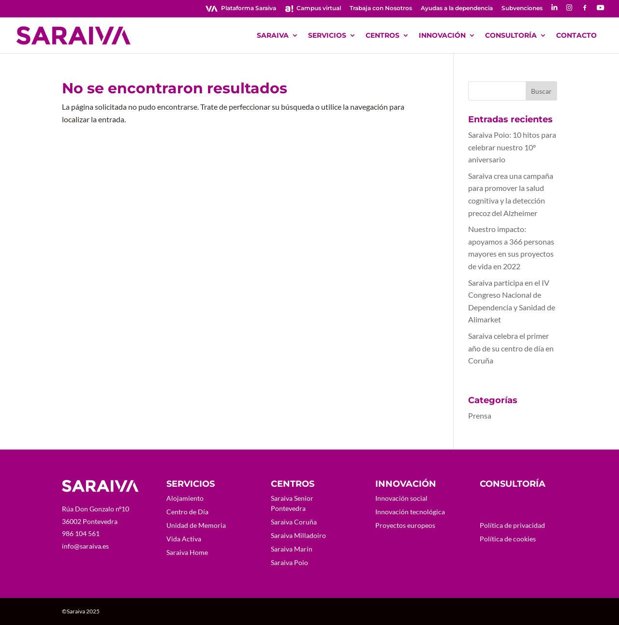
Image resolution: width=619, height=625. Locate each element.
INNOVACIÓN (442, 36)
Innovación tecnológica (410, 512)
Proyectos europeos (405, 525)
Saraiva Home (187, 552)
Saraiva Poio (289, 562)
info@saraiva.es (85, 546)
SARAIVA (273, 36)
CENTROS (382, 36)
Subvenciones (522, 8)
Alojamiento (185, 498)
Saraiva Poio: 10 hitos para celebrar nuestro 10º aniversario (512, 147)
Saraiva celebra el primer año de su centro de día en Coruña (511, 348)
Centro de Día (187, 512)
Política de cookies (508, 539)
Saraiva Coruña (294, 522)
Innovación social (401, 498)
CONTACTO (576, 36)
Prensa (479, 415)
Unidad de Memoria (196, 525)
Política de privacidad (512, 525)
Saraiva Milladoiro (298, 535)
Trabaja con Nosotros (381, 8)
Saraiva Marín (291, 549)
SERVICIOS (327, 36)
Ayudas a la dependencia (457, 8)
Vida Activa (183, 539)
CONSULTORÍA (511, 36)
